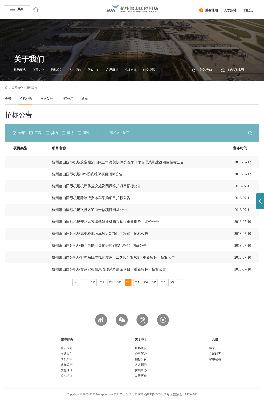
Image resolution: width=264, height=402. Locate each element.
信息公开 (248, 10)
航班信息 (67, 348)
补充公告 (46, 98)
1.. (84, 282)
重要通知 (208, 10)
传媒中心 (94, 69)
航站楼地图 (232, 70)
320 (93, 282)
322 (111, 282)
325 (137, 282)
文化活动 (202, 70)
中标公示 (67, 98)
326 (146, 282)
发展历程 (112, 69)
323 (119, 282)
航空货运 (149, 69)
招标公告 (57, 69)
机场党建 (130, 69)
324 (128, 282)
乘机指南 (67, 359)
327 (154, 282)
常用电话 (215, 359)
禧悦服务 (67, 375)
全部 (8, 98)
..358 (172, 282)
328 (163, 282)
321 (102, 282)
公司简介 (38, 69)
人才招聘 (230, 10)
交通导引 (67, 353)
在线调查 (215, 353)
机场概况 (20, 69)
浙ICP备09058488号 (156, 394)
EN (46, 9)
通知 (84, 98)
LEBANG (191, 394)
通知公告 (67, 364)
